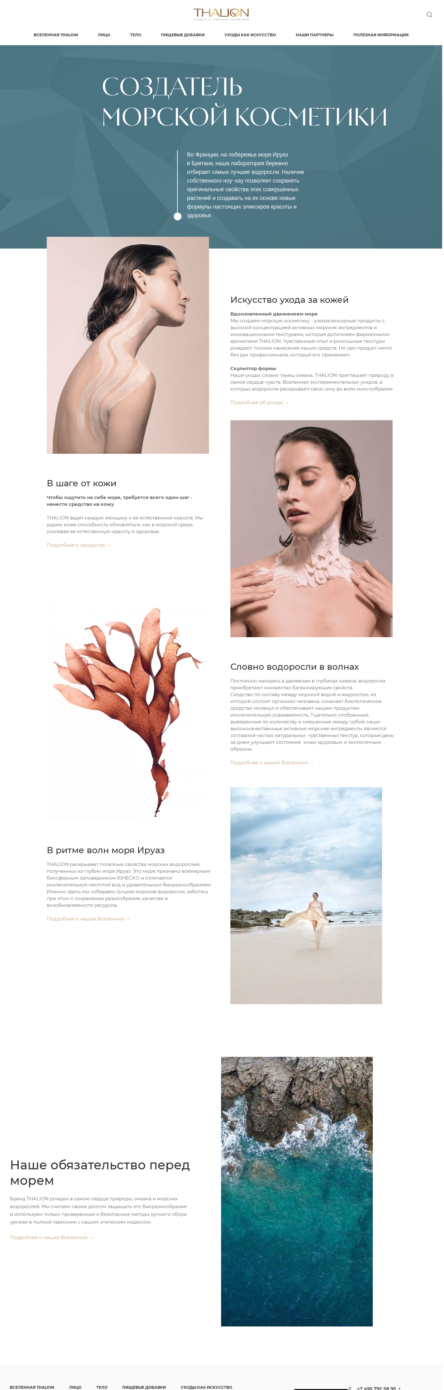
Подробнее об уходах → (259, 402)
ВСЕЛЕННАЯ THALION (32, 1387)
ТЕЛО (101, 1387)
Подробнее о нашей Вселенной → (272, 763)
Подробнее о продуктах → (79, 545)
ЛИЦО (75, 1387)
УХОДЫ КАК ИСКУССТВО (206, 1387)
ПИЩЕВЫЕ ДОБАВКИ (144, 1387)
